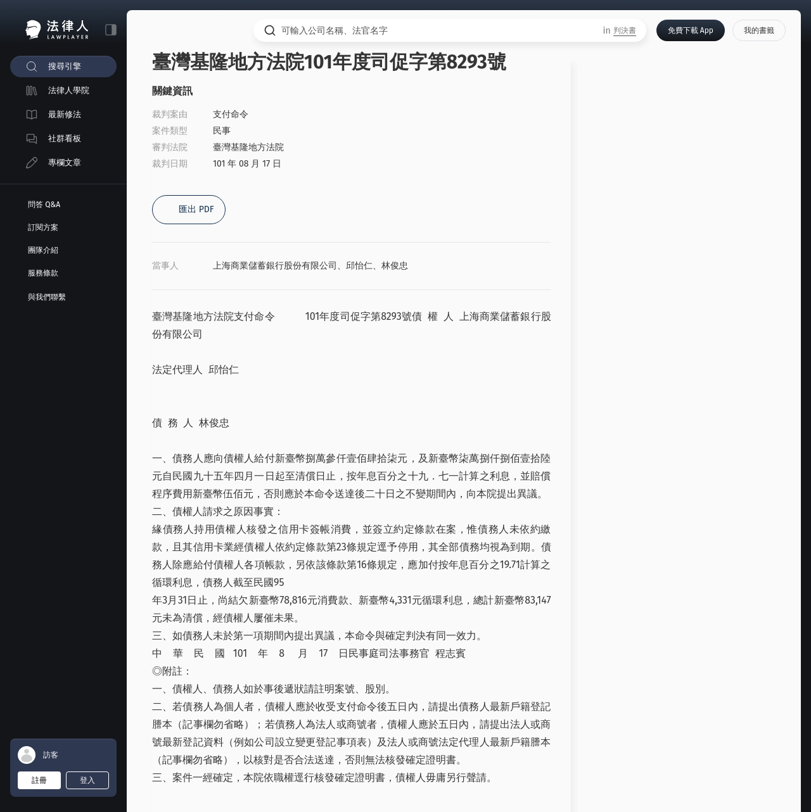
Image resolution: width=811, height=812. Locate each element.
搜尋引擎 (64, 66)
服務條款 (43, 273)
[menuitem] (63, 66)
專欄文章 (64, 162)
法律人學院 (68, 90)
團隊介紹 (43, 250)
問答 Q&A (44, 204)
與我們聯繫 (47, 297)
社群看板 (64, 138)
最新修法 (64, 114)
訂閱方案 (43, 227)
